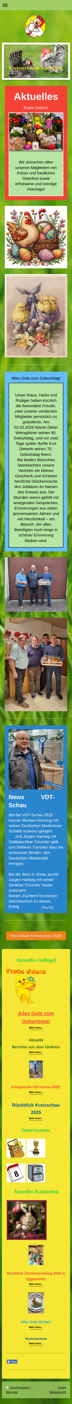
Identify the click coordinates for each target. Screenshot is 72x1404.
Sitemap (12, 1392)
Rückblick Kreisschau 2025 (36, 935)
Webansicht (57, 1392)
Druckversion (18, 1387)
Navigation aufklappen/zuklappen (36, 5)
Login (62, 1387)
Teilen (12, 1361)
